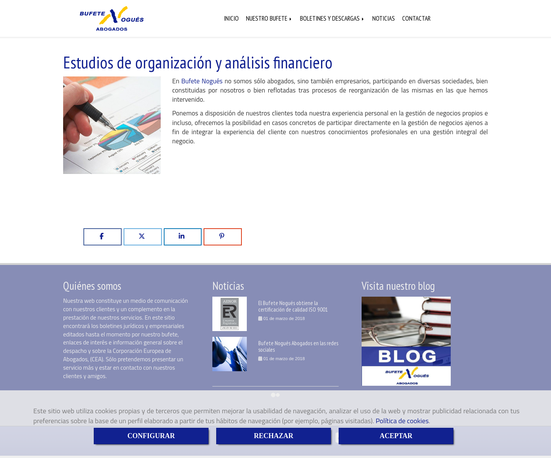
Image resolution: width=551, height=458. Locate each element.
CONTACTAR (416, 19)
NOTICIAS (383, 19)
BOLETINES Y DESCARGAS (332, 19)
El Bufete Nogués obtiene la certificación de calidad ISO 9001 (293, 307)
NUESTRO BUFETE (269, 19)
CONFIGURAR (151, 436)
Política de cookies (402, 421)
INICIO (231, 19)
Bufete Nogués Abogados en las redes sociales (298, 347)
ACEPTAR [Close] (396, 436)
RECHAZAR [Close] (273, 436)
